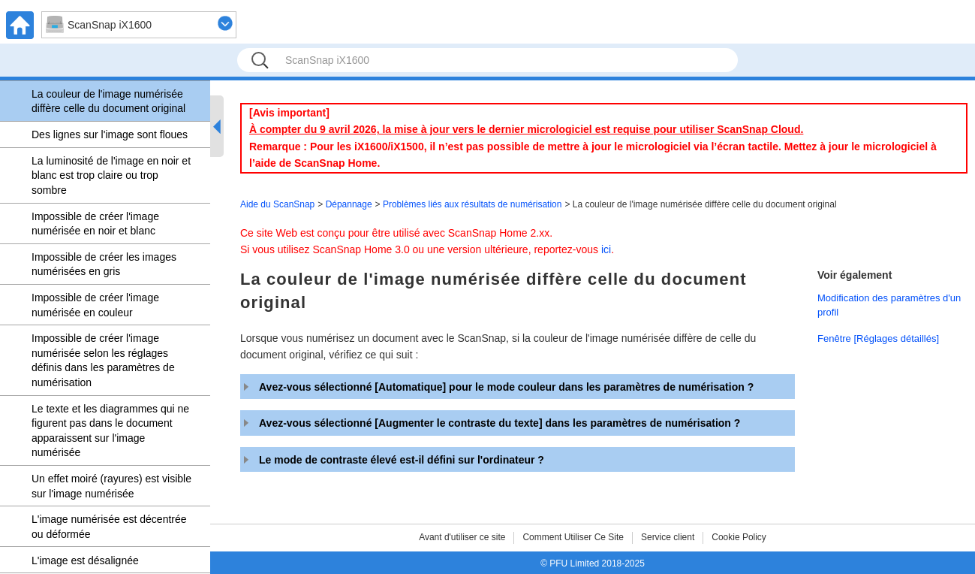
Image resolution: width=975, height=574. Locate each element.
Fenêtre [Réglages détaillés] (878, 338)
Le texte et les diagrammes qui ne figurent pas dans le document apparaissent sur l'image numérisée (110, 431)
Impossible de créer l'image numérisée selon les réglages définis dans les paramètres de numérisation (103, 360)
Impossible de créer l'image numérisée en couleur (95, 305)
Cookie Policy (739, 537)
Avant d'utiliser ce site (462, 537)
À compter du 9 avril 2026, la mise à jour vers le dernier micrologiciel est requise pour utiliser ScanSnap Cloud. (526, 129)
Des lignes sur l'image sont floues (110, 134)
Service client (667, 537)
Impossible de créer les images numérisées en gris (104, 264)
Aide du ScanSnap (277, 204)
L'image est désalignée (85, 560)
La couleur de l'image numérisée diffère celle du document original (108, 101)
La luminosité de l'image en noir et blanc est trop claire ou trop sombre (111, 175)
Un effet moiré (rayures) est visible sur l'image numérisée (111, 486)
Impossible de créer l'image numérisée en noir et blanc (95, 223)
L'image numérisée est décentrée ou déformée (109, 526)
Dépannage (349, 204)
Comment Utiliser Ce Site (573, 537)
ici (606, 249)
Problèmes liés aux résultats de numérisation (472, 204)
